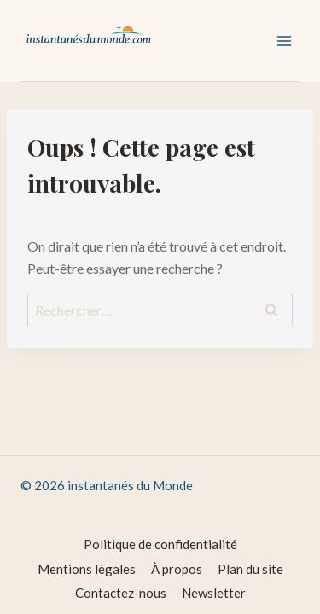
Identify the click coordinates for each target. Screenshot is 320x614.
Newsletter (214, 592)
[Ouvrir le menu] (284, 40)
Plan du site (250, 568)
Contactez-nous (120, 592)
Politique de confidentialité (160, 544)
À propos (176, 568)
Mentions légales (87, 568)
